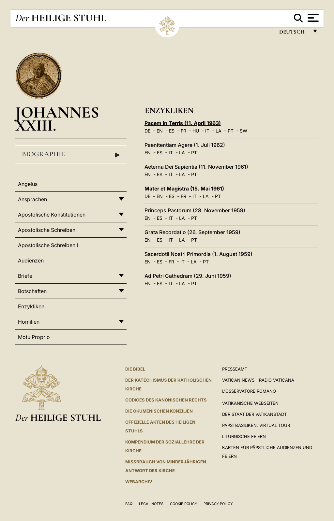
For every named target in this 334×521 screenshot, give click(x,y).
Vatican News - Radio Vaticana (258, 380)
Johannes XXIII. (57, 118)
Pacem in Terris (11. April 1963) (182, 123)
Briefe (25, 276)
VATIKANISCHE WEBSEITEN (250, 403)
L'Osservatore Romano (249, 391)
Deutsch (294, 33)
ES (172, 131)
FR (183, 131)
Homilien (28, 321)
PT (231, 131)
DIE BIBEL (135, 369)
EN (160, 131)
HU (195, 131)
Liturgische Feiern (244, 436)
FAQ (128, 503)
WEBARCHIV (138, 481)
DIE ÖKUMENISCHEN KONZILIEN (159, 411)
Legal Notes (151, 503)
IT (207, 131)
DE (147, 131)
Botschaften (32, 291)
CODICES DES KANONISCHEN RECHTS (166, 399)
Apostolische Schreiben (46, 230)
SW (243, 131)
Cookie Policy (183, 503)
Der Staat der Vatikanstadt (254, 414)
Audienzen (31, 260)
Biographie (71, 154)
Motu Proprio (34, 337)
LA (218, 131)
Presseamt (234, 369)
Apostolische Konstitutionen (51, 214)
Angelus (28, 184)
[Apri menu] (312, 17)
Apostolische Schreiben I (48, 245)
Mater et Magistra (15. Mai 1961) (184, 188)
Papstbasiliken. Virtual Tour (256, 425)
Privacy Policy (218, 503)
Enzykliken (31, 306)
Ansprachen (32, 199)
